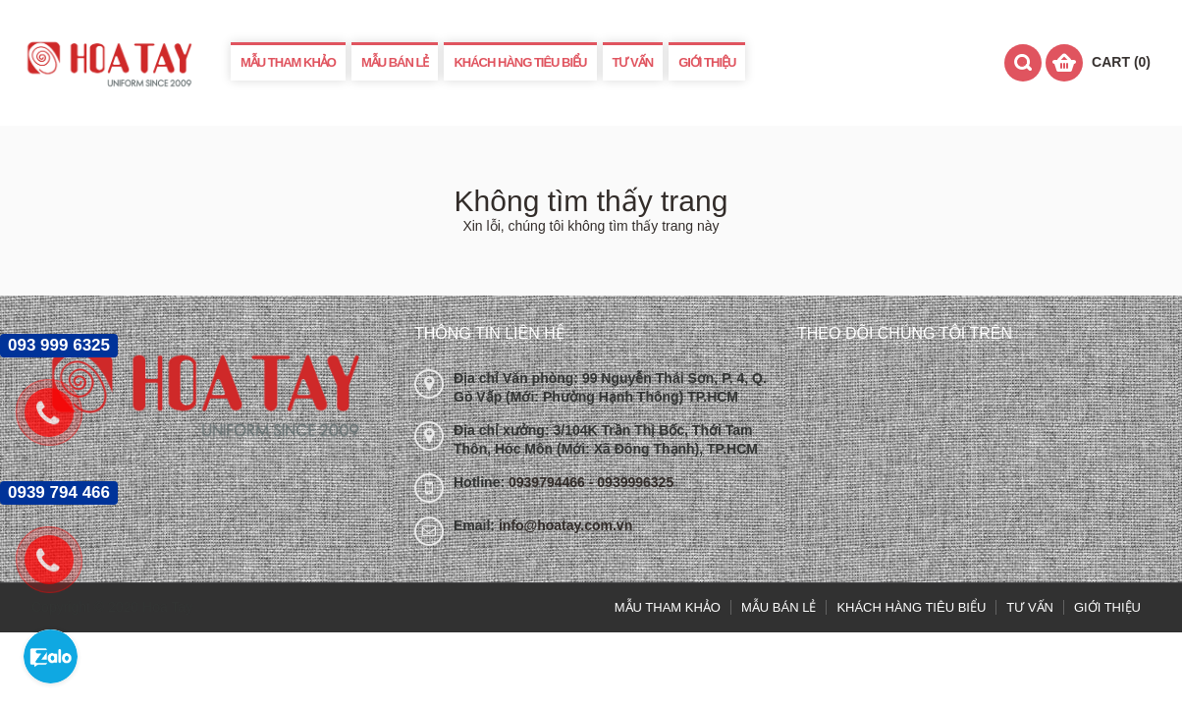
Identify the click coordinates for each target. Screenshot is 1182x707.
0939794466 (549, 482)
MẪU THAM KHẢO (288, 62)
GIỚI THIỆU (706, 62)
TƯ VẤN (633, 62)
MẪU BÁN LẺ (395, 62)
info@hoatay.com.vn (565, 525)
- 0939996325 (631, 482)
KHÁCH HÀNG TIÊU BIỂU (520, 62)
